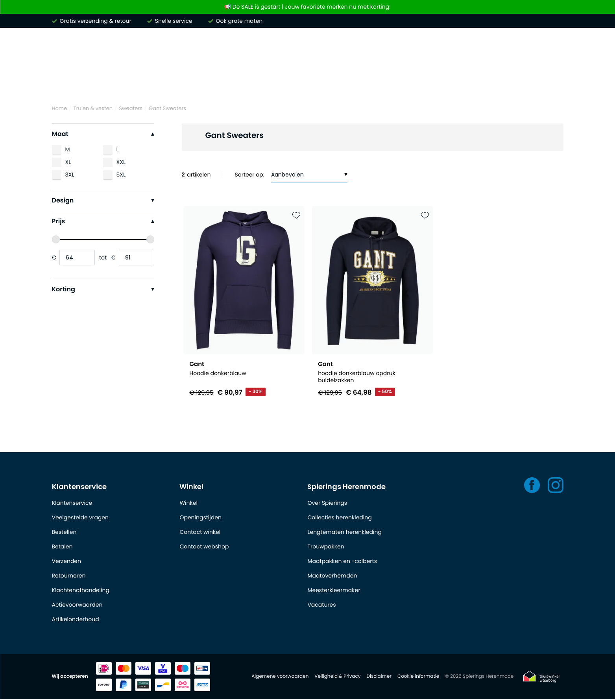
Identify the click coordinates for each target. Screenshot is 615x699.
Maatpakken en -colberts (342, 561)
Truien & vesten (227, 81)
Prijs (103, 221)
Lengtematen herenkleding (344, 532)
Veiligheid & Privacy (337, 676)
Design (103, 200)
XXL (121, 162)
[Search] (455, 49)
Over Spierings (327, 503)
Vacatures (321, 605)
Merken (64, 81)
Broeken (283, 81)
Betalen (62, 546)
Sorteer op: (249, 174)
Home (59, 108)
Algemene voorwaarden (279, 676)
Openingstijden (200, 517)
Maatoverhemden (332, 575)
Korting (103, 289)
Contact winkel (199, 532)
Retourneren (69, 575)
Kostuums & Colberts (347, 81)
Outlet (537, 81)
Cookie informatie (418, 676)
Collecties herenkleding (339, 517)
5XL (121, 174)
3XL (69, 174)
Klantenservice (79, 486)
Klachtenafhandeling (80, 590)
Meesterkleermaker (333, 590)
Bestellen (64, 532)
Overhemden (114, 81)
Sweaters (130, 108)
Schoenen (493, 81)
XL (68, 162)
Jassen (410, 81)
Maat (103, 133)
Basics (449, 81)
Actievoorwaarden (77, 605)
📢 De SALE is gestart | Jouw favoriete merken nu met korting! (307, 7)
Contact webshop (204, 546)
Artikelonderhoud (75, 619)
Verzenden (66, 561)
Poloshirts (169, 81)
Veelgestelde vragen (80, 517)
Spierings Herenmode (346, 486)
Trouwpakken (325, 546)
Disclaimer (379, 676)
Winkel (191, 486)
